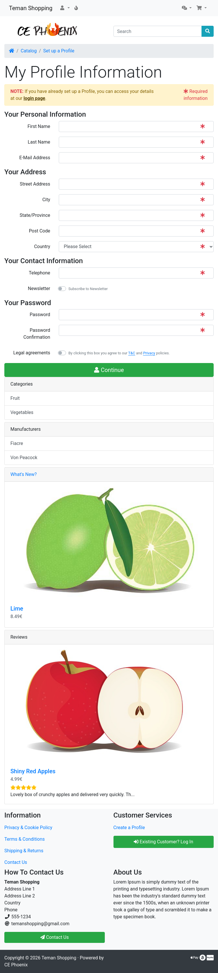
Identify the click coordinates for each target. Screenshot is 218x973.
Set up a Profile (58, 51)
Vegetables (21, 412)
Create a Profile (129, 827)
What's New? (23, 474)
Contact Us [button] (54, 937)
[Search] (157, 31)
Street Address (35, 184)
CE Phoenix (16, 964)
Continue (109, 370)
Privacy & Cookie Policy (28, 827)
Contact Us (15, 862)
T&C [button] (131, 353)
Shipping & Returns (23, 850)
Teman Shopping (30, 8)
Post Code (39, 231)
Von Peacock (23, 457)
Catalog (29, 51)
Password (40, 314)
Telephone (39, 273)
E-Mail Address (34, 157)
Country (42, 246)
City (46, 199)
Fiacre (16, 443)
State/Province (35, 215)
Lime (16, 608)
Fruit (15, 398)
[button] (64, 8)
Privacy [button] (149, 353)
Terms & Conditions (24, 839)
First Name (39, 126)
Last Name (39, 142)
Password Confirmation (36, 333)
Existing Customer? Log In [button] (163, 841)
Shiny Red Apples (32, 771)
